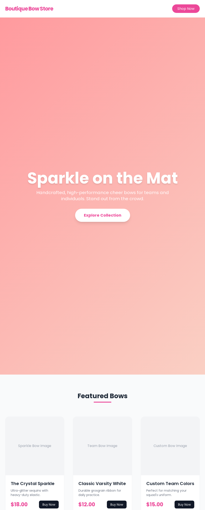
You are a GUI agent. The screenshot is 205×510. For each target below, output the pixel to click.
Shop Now (185, 8)
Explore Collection (102, 215)
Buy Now (48, 504)
